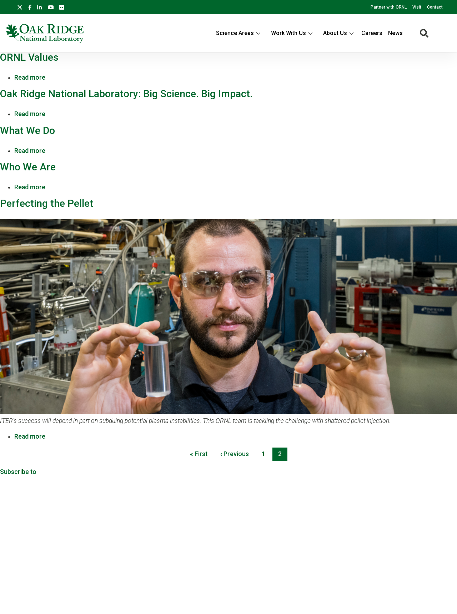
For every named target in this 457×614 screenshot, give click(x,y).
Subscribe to (18, 471)
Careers (371, 33)
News (395, 33)
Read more (29, 77)
